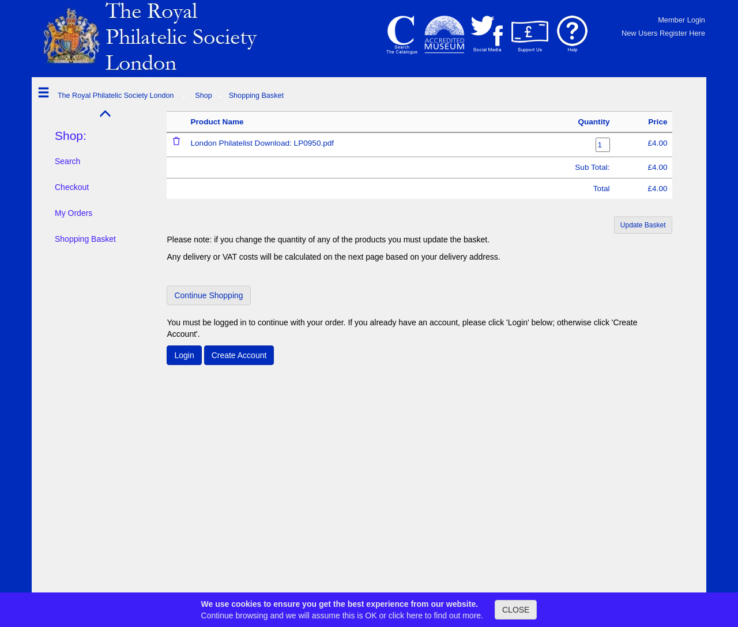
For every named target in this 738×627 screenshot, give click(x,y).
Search (67, 161)
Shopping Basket (85, 239)
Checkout (72, 187)
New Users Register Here (663, 33)
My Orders (73, 213)
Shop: (70, 135)
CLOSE (515, 609)
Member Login (681, 20)
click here (406, 615)
